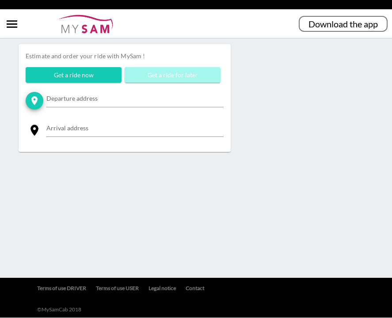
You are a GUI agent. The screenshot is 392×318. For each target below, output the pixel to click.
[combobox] (135, 100)
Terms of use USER (117, 288)
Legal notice (162, 288)
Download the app (343, 24)
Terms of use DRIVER (61, 288)
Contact (195, 288)
